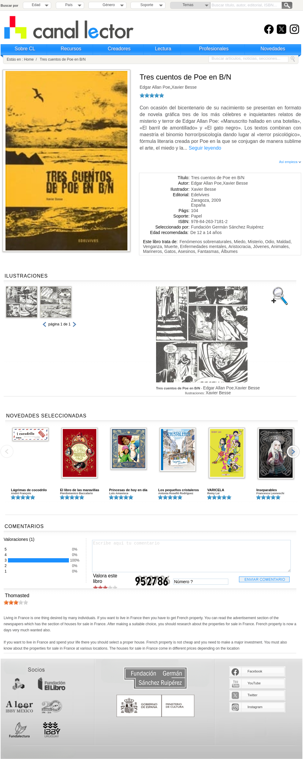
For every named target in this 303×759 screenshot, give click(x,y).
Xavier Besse (184, 87)
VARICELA (215, 490)
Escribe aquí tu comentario (191, 556)
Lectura (163, 48)
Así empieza (290, 162)
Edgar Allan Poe (155, 87)
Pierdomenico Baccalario (76, 493)
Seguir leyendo (205, 148)
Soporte (147, 5)
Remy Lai (213, 493)
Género (108, 5)
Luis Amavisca (118, 493)
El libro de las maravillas (79, 490)
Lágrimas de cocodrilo (29, 490)
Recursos (71, 48)
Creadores (119, 48)
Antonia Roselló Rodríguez (175, 493)
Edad (36, 5)
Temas (188, 5)
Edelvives (200, 194)
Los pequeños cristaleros (178, 490)
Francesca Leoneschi (270, 493)
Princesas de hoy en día (128, 490)
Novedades (273, 48)
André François (21, 493)
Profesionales (214, 48)
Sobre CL (25, 48)
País (69, 5)
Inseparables (266, 490)
